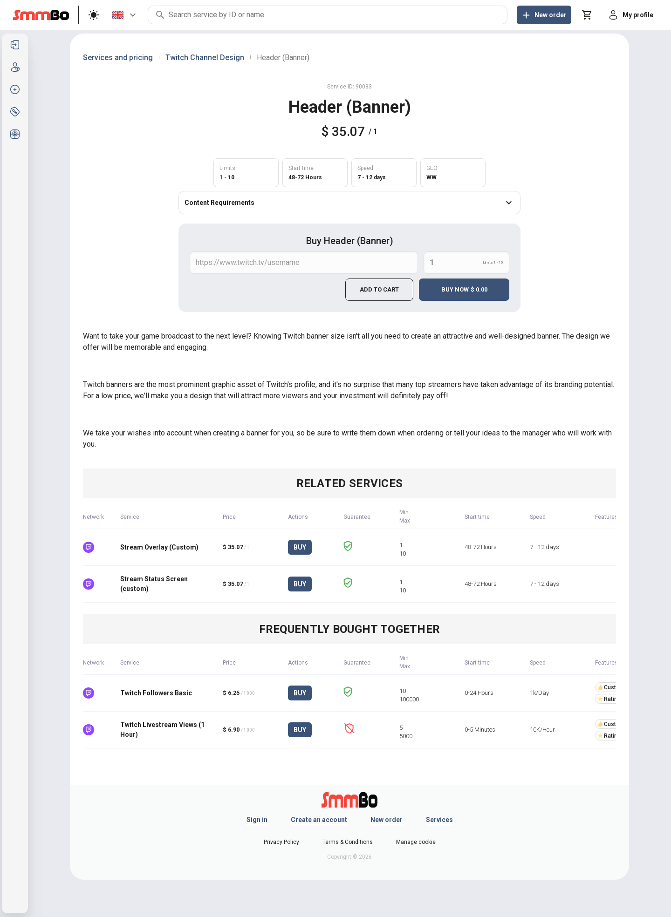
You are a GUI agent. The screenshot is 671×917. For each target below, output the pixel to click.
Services (439, 819)
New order (386, 819)
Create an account (319, 819)
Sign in (256, 819)
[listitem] (15, 45)
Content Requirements (349, 202)
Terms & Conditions (347, 842)
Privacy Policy (281, 842)
